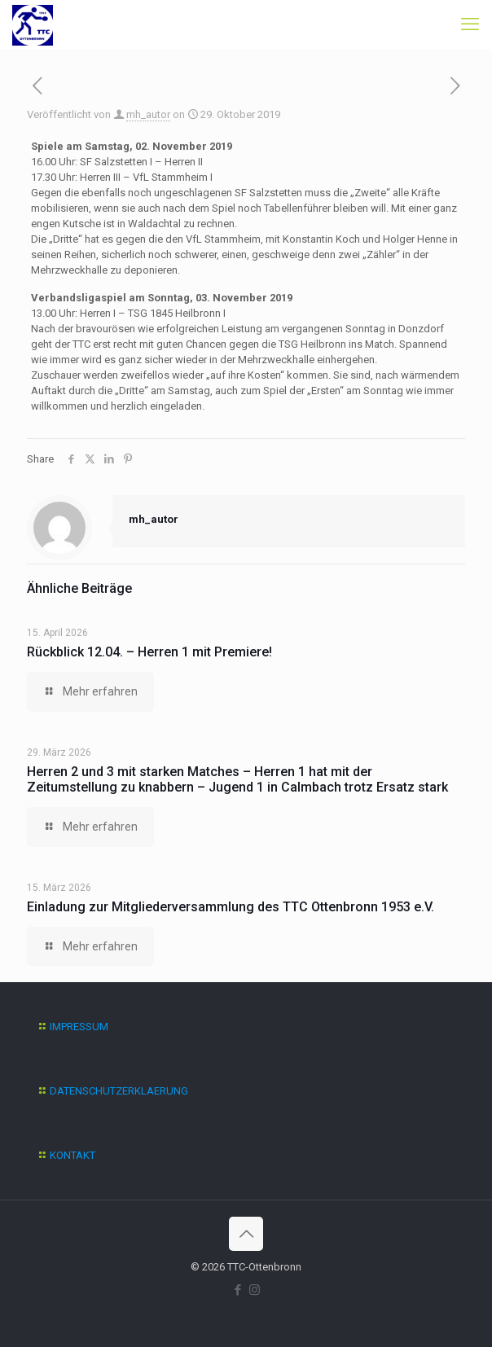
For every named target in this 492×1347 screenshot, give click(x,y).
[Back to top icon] (246, 1234)
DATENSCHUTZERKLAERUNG (119, 1091)
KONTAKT (72, 1155)
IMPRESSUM (79, 1026)
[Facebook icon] (237, 1290)
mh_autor (148, 114)
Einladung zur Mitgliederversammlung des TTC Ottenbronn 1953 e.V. (230, 907)
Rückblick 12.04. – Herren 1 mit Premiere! (149, 652)
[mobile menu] (470, 24)
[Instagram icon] (254, 1290)
